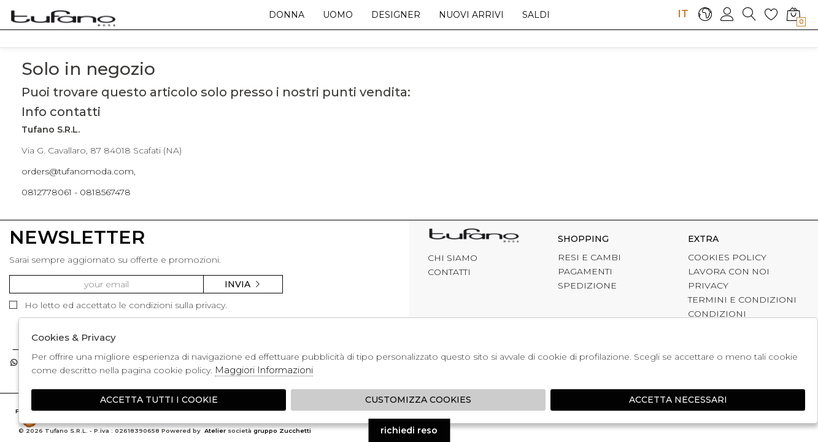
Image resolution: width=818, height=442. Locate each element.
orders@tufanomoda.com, (78, 171)
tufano (474, 237)
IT (683, 13)
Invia (243, 284)
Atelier (215, 430)
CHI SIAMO (452, 257)
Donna (286, 14)
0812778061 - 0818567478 (76, 192)
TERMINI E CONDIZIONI (742, 299)
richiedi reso (409, 430)
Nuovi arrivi (471, 14)
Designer (395, 14)
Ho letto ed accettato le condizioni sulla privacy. (118, 305)
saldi (536, 14)
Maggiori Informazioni (264, 370)
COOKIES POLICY (727, 257)
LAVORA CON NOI (729, 271)
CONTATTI (449, 271)
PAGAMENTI (585, 271)
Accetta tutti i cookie (159, 399)
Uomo (338, 14)
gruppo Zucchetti (282, 430)
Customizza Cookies (418, 399)
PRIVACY (708, 285)
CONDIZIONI (717, 313)
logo (63, 18)
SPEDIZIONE (587, 285)
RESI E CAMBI (589, 257)
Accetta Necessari (678, 399)
